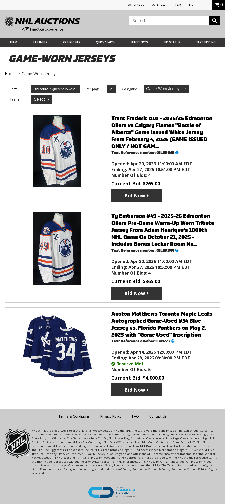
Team (13, 42)
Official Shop (135, 5)
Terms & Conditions (74, 416)
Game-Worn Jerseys (164, 89)
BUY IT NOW (139, 42)
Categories (71, 42)
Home (10, 73)
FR (205, 5)
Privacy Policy (110, 416)
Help (192, 5)
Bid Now (134, 195)
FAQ (178, 5)
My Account (159, 5)
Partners (40, 42)
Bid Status (172, 42)
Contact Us (158, 416)
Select (40, 99)
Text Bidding (206, 42)
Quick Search (105, 42)
